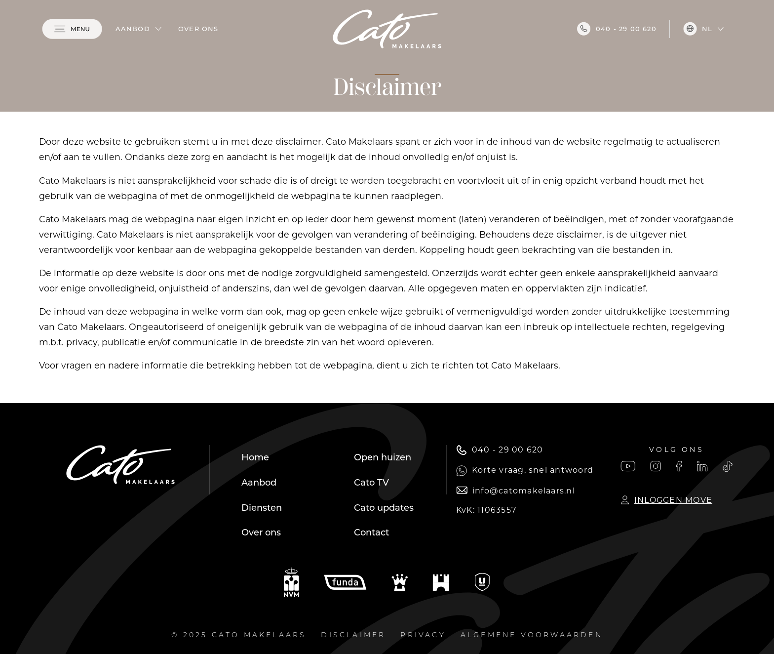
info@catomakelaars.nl (515, 490)
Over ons (198, 29)
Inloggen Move (666, 500)
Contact (371, 532)
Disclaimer (353, 635)
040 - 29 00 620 (617, 29)
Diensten (261, 507)
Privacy (422, 635)
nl (697, 29)
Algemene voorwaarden (532, 635)
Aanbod (133, 29)
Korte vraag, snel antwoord (524, 470)
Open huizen (382, 457)
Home (255, 457)
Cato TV (371, 482)
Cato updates (384, 507)
